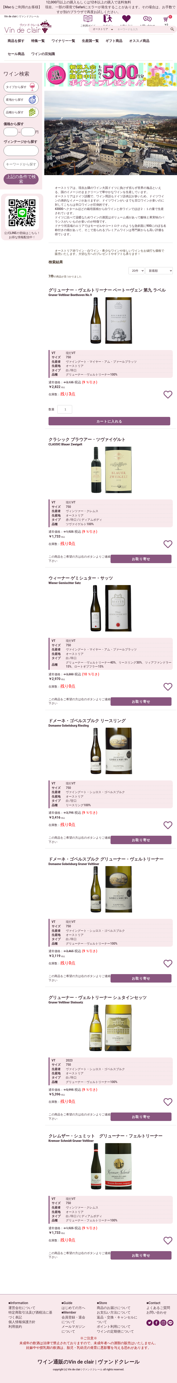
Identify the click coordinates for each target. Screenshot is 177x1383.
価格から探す (14, 124)
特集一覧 (38, 41)
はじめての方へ (73, 1308)
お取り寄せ (141, 559)
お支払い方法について (114, 1312)
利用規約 (15, 1327)
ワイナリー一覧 (63, 41)
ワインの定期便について (115, 1331)
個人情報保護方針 (21, 1322)
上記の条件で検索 (21, 179)
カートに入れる (109, 421)
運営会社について (21, 1308)
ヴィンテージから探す (20, 142)
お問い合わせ (156, 1312)
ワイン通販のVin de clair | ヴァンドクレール (88, 1362)
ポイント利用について (114, 1327)
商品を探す (16, 41)
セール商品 (16, 54)
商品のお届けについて (114, 1308)
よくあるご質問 (158, 1308)
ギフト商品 (113, 41)
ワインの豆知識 (43, 54)
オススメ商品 (139, 41)
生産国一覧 (90, 41)
